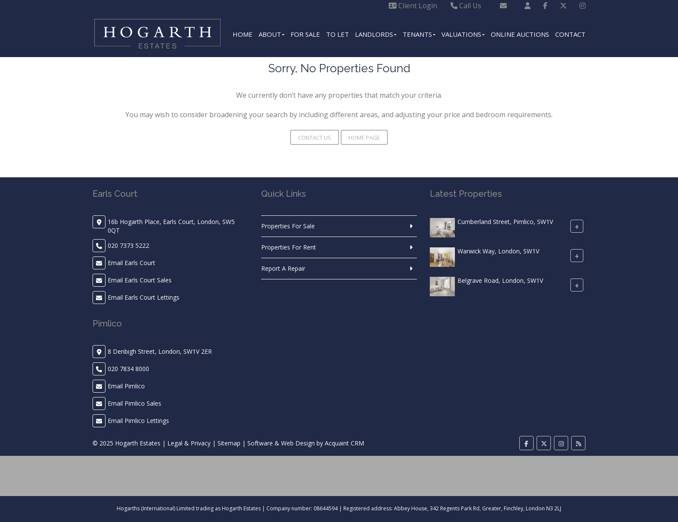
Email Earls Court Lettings (143, 297)
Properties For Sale (288, 226)
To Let (337, 34)
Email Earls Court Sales (140, 280)
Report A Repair (283, 268)
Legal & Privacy (189, 443)
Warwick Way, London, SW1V (498, 251)
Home (243, 34)
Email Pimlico (126, 386)
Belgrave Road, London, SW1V (500, 280)
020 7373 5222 (128, 245)
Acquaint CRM (344, 443)
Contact (570, 34)
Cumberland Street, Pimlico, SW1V (505, 222)
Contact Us (314, 137)
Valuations (463, 34)
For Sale (305, 34)
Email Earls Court (131, 263)
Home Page (364, 137)
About (272, 34)
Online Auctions (520, 34)
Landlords (376, 34)
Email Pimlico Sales (134, 403)
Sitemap (228, 443)
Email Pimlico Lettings (138, 420)
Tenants (419, 34)
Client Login (413, 5)
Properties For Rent (288, 247)
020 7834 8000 (128, 369)
